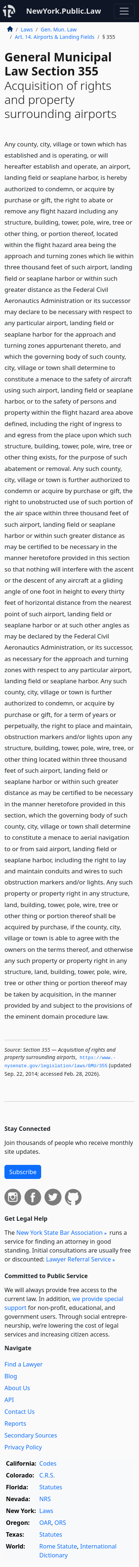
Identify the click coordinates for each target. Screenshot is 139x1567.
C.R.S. (47, 1475)
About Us (17, 1388)
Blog (10, 1376)
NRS (45, 1499)
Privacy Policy (23, 1447)
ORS (60, 1523)
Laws (27, 29)
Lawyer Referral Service (78, 1259)
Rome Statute (58, 1546)
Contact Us (19, 1412)
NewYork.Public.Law (63, 11)
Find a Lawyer (23, 1364)
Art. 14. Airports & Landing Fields (55, 36)
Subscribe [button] (22, 1172)
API (9, 1400)
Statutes (50, 1487)
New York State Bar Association (59, 1233)
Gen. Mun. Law (59, 29)
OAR (45, 1523)
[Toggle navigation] (124, 11)
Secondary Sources (30, 1435)
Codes (47, 1463)
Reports (15, 1423)
